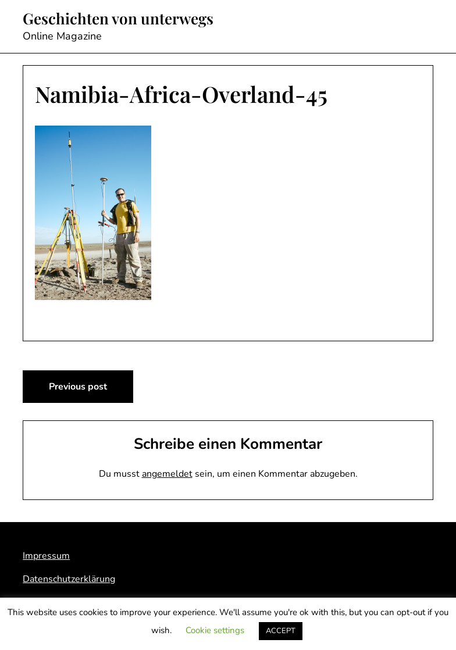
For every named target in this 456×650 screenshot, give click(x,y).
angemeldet (167, 473)
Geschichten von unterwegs (118, 18)
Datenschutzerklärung (69, 579)
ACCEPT (280, 631)
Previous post (78, 386)
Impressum (46, 555)
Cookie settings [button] (215, 630)
